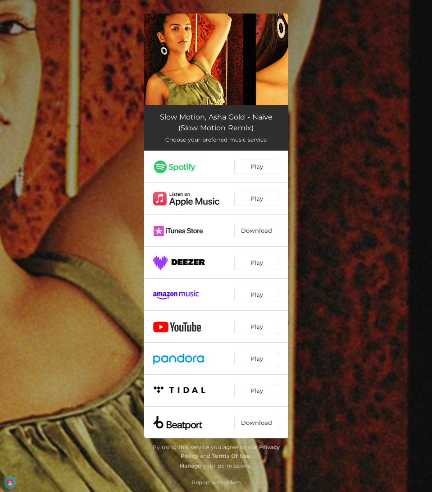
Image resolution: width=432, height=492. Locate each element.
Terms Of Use (231, 455)
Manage (190, 465)
